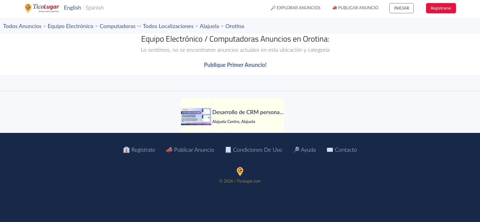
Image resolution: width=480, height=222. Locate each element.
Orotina (234, 26)
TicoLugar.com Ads (48, 8)
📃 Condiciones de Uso (253, 149)
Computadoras (117, 26)
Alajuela (209, 26)
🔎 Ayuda (304, 149)
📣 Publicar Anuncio (355, 7)
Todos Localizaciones (168, 26)
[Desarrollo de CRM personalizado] (196, 116)
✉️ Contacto (341, 149)
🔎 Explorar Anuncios (296, 7)
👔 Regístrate (139, 149)
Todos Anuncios (22, 26)
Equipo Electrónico (70, 26)
